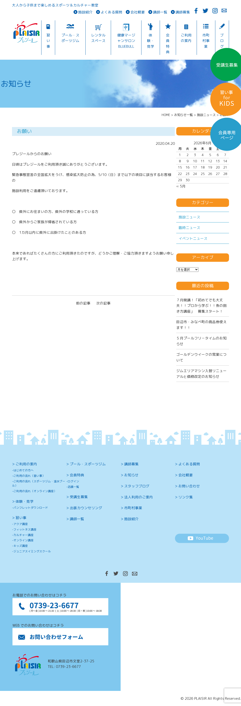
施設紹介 (85, 12)
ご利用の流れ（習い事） (29, 476)
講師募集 (183, 12)
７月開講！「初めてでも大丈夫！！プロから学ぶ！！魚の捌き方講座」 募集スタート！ (201, 306)
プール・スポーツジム (70, 38)
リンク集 (185, 497)
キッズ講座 (20, 546)
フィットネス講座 (24, 529)
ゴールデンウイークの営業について (201, 357)
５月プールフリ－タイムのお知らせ (201, 341)
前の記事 (83, 303)
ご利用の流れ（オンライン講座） (35, 491)
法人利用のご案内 (138, 497)
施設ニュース (189, 217)
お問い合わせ (189, 486)
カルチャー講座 (23, 535)
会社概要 (137, 12)
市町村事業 (206, 41)
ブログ (222, 41)
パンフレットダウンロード (30, 508)
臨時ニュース (189, 227)
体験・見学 (150, 41)
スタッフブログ (136, 486)
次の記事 (103, 303)
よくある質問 (111, 12)
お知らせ (131, 475)
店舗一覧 (73, 487)
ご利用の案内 (186, 38)
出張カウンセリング (86, 507)
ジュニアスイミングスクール (32, 551)
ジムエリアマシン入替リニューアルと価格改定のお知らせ (201, 373)
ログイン (73, 481)
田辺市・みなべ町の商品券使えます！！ (201, 324)
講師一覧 (160, 12)
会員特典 (168, 43)
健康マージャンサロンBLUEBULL (126, 41)
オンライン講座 (23, 540)
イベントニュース (193, 238)
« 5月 (181, 186)
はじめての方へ (23, 470)
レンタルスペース (98, 38)
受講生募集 (79, 496)
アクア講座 (20, 524)
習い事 (48, 41)
